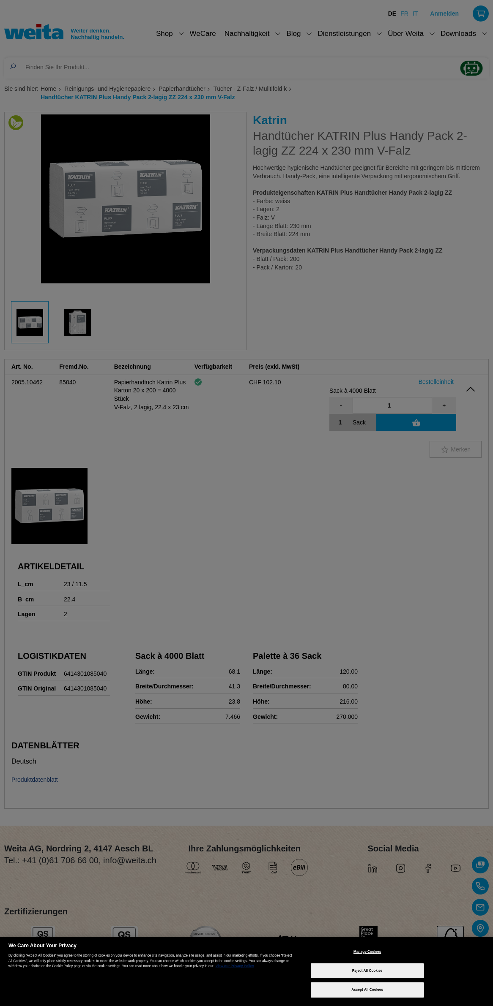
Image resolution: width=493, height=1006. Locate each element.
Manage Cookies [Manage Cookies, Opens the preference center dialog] (367, 952)
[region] (246, 971)
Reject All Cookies (367, 971)
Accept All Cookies (367, 990)
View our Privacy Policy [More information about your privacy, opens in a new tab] (235, 966)
